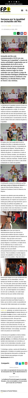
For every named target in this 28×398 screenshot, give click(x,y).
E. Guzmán (9, 25)
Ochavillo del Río (10, 29)
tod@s (2, 310)
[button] (22, 10)
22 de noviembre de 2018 (17, 25)
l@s (6, 310)
